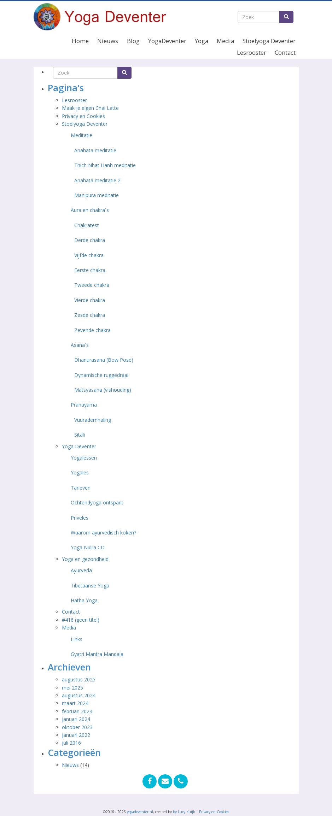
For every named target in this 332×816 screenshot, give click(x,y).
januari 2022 (76, 735)
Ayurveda (81, 570)
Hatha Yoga (84, 600)
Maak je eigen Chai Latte (91, 108)
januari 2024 (76, 719)
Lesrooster (251, 52)
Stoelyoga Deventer (269, 41)
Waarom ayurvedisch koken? (103, 532)
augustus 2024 (78, 695)
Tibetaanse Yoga (90, 585)
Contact (285, 52)
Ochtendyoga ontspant (97, 502)
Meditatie (81, 135)
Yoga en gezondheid (85, 559)
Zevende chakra (92, 330)
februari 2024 (77, 711)
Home (80, 41)
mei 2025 (72, 687)
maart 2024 (75, 703)
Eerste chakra (89, 270)
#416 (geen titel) (80, 619)
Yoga (201, 41)
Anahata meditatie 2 (97, 180)
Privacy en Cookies (83, 116)
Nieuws (107, 41)
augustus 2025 (78, 679)
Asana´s (80, 345)
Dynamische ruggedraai (101, 375)
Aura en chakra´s (90, 210)
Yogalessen (84, 457)
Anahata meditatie (95, 150)
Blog (133, 41)
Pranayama (84, 404)
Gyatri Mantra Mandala (97, 654)
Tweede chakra (91, 285)
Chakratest (86, 225)
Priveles (79, 517)
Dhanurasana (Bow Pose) (103, 359)
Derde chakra (89, 240)
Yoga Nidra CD (88, 547)
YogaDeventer (167, 41)
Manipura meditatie (96, 195)
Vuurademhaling (92, 419)
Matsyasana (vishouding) (102, 389)
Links (76, 639)
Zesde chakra (89, 315)
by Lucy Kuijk (184, 811)
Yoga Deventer (79, 446)
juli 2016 (71, 742)
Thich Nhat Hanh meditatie (105, 165)
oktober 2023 (77, 727)
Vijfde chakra (89, 255)
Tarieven (81, 487)
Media (225, 41)
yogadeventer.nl (140, 811)
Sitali (79, 434)
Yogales (80, 472)
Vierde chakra (89, 300)
